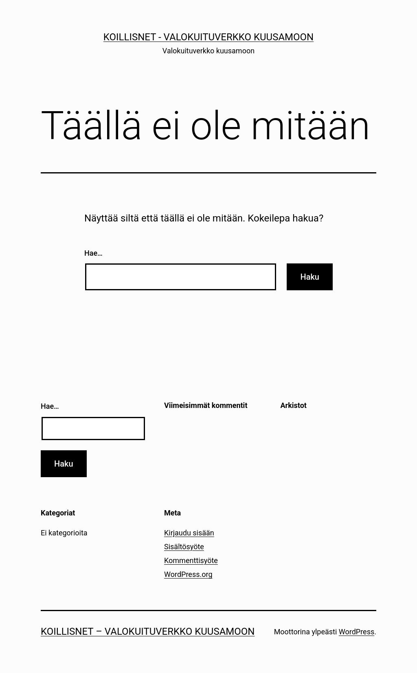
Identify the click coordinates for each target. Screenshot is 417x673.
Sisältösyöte (184, 546)
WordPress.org (188, 574)
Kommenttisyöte (191, 560)
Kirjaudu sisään (189, 532)
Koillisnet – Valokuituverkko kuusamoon (148, 631)
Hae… (93, 253)
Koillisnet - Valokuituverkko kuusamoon (208, 37)
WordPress (356, 631)
